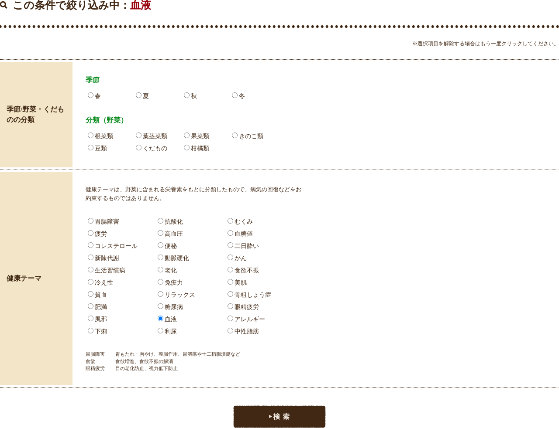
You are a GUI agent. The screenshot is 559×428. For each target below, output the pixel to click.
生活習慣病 (106, 270)
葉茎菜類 (151, 136)
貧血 (97, 295)
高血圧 (170, 234)
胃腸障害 (103, 221)
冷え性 (100, 282)
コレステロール (113, 246)
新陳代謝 (103, 258)
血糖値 (240, 234)
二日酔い (243, 246)
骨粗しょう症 (249, 295)
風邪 (97, 319)
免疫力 (170, 282)
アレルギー (246, 319)
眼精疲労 (243, 307)
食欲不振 (243, 270)
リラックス (176, 295)
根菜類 (100, 136)
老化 (167, 270)
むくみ (240, 221)
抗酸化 (170, 221)
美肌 (237, 282)
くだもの (151, 148)
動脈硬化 (173, 258)
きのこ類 (247, 136)
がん (237, 258)
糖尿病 (170, 307)
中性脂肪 (243, 331)
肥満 (97, 307)
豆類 (97, 148)
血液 (167, 319)
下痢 (97, 331)
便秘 (167, 246)
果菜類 (196, 136)
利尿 (167, 331)
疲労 (97, 234)
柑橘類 (196, 148)
